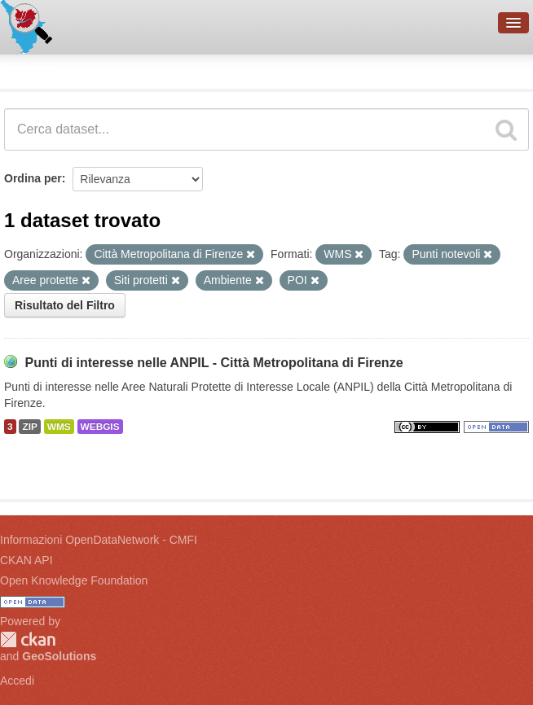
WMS (59, 426)
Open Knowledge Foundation (74, 580)
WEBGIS (100, 426)
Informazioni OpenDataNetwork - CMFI (98, 539)
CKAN (27, 639)
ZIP (29, 426)
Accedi (17, 680)
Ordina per (33, 178)
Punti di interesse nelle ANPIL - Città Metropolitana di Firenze (213, 363)
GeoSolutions (59, 656)
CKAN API (26, 560)
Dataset (29, 69)
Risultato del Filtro (65, 305)
